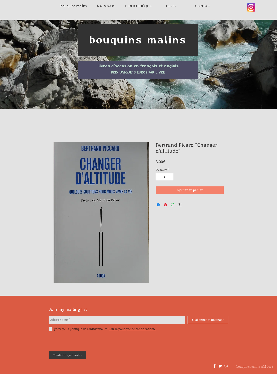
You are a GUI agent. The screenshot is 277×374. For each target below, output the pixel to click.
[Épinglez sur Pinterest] (165, 205)
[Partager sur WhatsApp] (172, 205)
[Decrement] (158, 176)
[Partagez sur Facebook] (158, 205)
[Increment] (170, 176)
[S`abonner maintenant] (207, 320)
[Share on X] (180, 205)
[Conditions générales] (67, 355)
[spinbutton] (164, 176)
